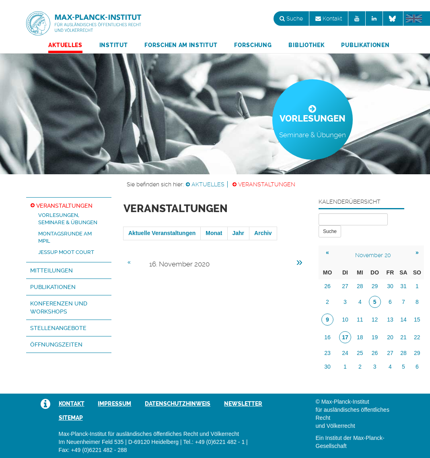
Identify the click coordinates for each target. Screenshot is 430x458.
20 (390, 337)
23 (327, 353)
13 (390, 319)
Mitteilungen (51, 270)
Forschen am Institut (180, 45)
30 (390, 286)
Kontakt (328, 18)
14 (403, 319)
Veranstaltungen (266, 184)
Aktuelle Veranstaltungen (161, 233)
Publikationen (365, 45)
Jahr (238, 233)
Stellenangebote (58, 328)
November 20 (373, 255)
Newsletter (243, 403)
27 (345, 286)
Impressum (114, 403)
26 (327, 286)
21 (403, 337)
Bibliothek (306, 45)
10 (345, 319)
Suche (291, 18)
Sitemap (71, 418)
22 (417, 337)
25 (360, 353)
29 (375, 286)
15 (417, 319)
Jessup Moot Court (66, 252)
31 (403, 286)
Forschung (253, 45)
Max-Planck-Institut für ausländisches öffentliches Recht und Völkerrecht (83, 23)
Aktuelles (65, 45)
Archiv (263, 233)
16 (327, 337)
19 (375, 337)
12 (375, 319)
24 (345, 353)
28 (360, 286)
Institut (113, 45)
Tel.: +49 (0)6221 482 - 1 (214, 442)
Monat (214, 233)
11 (360, 319)
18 (360, 337)
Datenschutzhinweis (177, 403)
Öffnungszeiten (56, 344)
